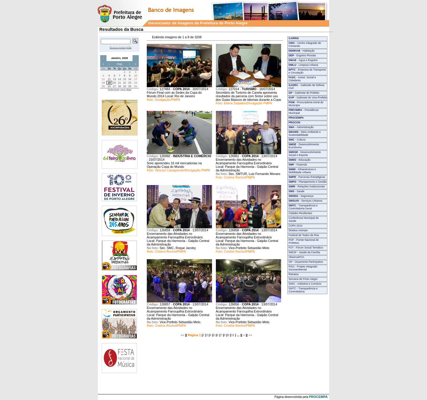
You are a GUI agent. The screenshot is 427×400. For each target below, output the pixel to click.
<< (182, 335)
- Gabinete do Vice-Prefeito (308, 97)
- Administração (301, 127)
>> (250, 335)
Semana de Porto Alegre (303, 279)
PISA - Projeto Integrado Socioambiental (303, 268)
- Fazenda (298, 164)
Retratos (294, 274)
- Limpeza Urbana (303, 64)
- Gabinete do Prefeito (304, 92)
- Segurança (301, 196)
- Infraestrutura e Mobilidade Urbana (302, 171)
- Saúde (297, 191)
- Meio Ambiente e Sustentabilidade (305, 133)
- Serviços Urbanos (305, 200)
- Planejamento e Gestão (308, 181)
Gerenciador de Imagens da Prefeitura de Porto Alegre (198, 23)
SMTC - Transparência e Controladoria (303, 290)
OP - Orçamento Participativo (306, 261)
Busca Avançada (120, 47)
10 (232, 335)
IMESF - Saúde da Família (304, 252)
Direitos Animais (298, 230)
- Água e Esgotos (303, 60)
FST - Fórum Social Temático (306, 247)
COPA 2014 (295, 225)
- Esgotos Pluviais (302, 55)
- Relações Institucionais (307, 186)
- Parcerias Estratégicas (307, 177)
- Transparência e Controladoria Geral (303, 207)
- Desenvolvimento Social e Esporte (305, 154)
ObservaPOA (296, 257)
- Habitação (302, 50)
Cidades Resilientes (300, 213)
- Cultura (297, 139)
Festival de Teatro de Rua (304, 235)
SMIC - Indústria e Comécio (305, 283)
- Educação (299, 159)
